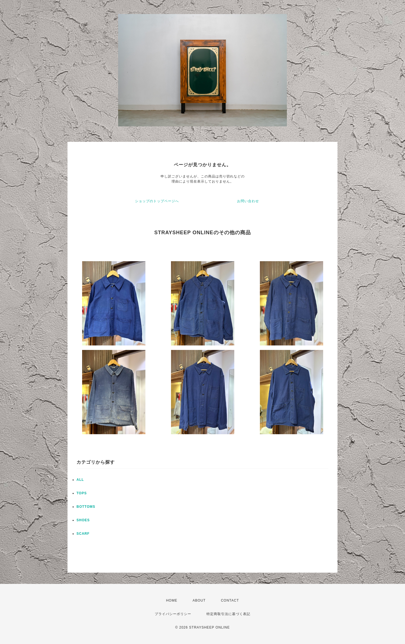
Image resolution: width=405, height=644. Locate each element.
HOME (171, 600)
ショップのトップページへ (157, 201)
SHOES (83, 520)
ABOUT (199, 600)
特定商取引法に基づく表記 (228, 614)
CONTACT (230, 600)
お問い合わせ (248, 201)
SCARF (82, 534)
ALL (80, 480)
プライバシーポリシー (173, 614)
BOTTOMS (85, 507)
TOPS (81, 493)
